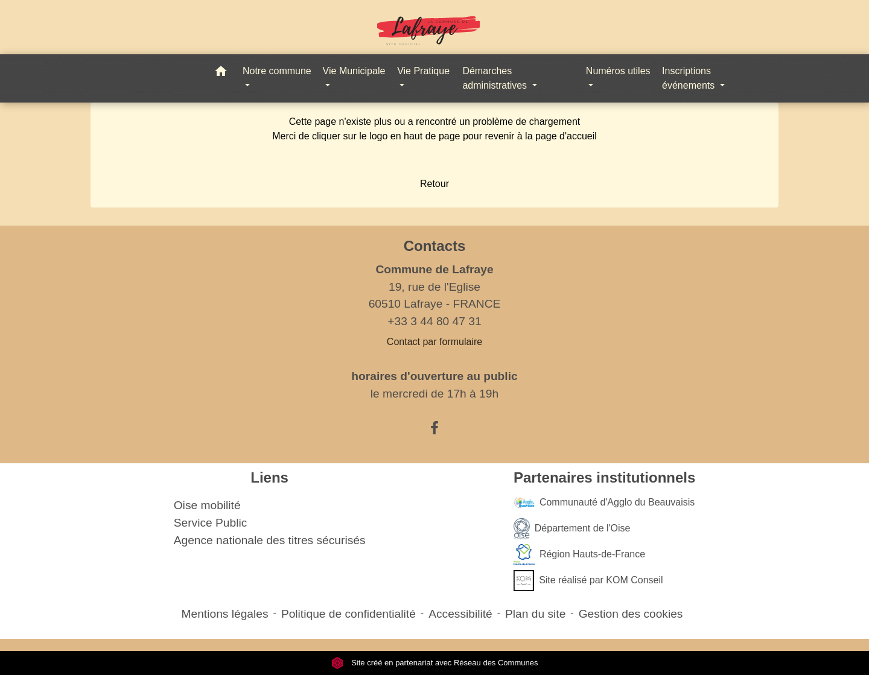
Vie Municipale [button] (354, 71)
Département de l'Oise (572, 528)
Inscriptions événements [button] (690, 78)
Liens (269, 477)
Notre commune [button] (277, 71)
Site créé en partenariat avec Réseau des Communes (434, 662)
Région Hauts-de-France (579, 554)
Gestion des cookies (631, 613)
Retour (434, 184)
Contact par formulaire (434, 342)
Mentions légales (225, 613)
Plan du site (535, 613)
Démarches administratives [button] (495, 78)
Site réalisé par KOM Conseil (588, 580)
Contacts (435, 246)
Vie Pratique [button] (423, 71)
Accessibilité (460, 613)
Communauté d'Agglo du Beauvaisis (604, 502)
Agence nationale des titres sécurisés (270, 540)
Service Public (210, 522)
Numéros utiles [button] (618, 71)
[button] (221, 73)
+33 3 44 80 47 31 (434, 321)
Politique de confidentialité (348, 613)
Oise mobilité (207, 505)
